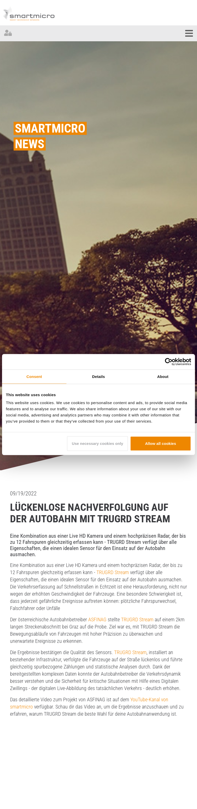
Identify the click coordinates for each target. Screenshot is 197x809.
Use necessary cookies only (97, 443)
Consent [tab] (34, 376)
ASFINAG (97, 619)
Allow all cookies (160, 443)
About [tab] (163, 376)
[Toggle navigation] (189, 33)
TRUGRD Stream (112, 572)
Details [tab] (98, 376)
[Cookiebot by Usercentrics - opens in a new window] (168, 361)
